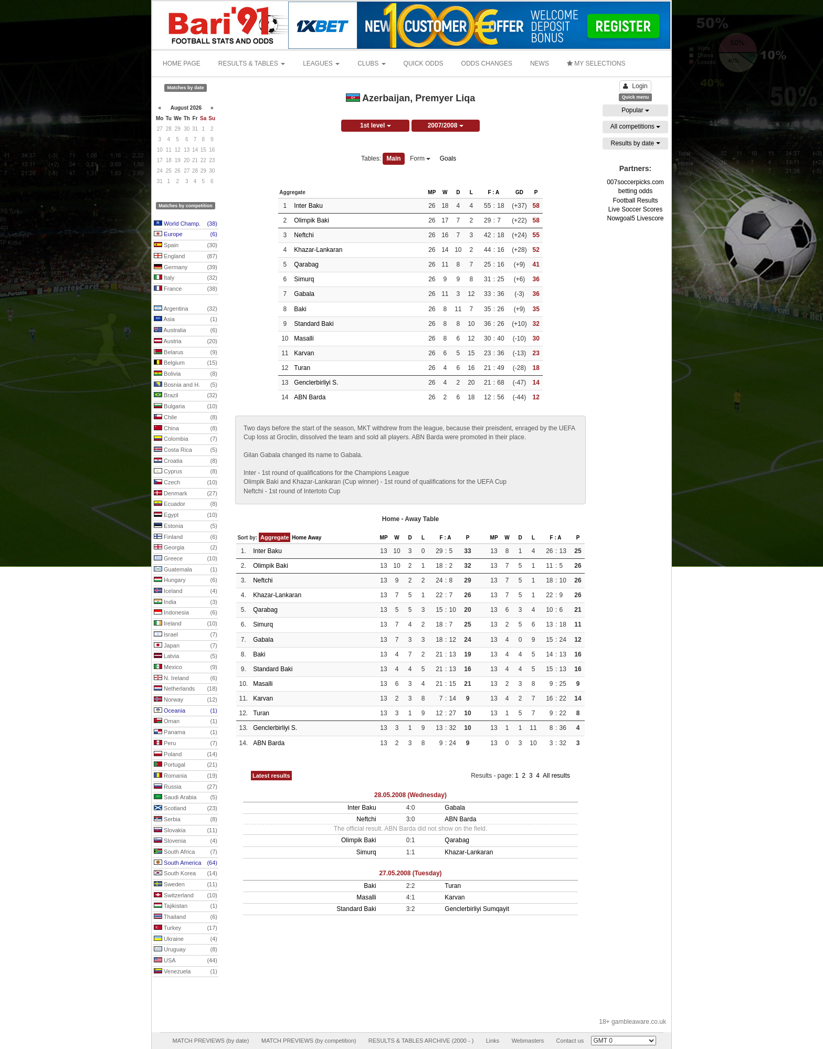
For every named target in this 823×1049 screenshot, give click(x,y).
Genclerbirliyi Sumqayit (477, 909)
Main (393, 158)
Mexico (185, 667)
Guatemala (185, 570)
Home (299, 538)
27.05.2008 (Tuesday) (410, 873)
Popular (635, 110)
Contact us (570, 1040)
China (185, 429)
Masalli (303, 338)
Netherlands (185, 689)
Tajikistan (185, 906)
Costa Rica (185, 450)
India (185, 602)
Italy (185, 278)
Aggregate (274, 537)
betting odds (635, 191)
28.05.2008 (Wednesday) (410, 795)
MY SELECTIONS (596, 63)
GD (519, 192)
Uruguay (185, 950)
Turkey (185, 928)
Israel (185, 635)
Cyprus (185, 472)
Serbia (185, 819)
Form (420, 158)
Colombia (185, 439)
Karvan (304, 353)
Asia (185, 319)
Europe (185, 234)
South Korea (185, 874)
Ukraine (185, 939)
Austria (185, 341)
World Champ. (185, 224)
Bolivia (185, 374)
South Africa (185, 852)
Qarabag (306, 264)
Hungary (185, 580)
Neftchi (303, 235)
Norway (185, 700)
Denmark (185, 494)
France (185, 289)
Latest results (271, 775)
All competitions (635, 126)
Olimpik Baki (311, 220)
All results (556, 775)
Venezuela (185, 972)
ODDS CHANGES (486, 63)
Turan (302, 368)
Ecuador (185, 504)
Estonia (185, 526)
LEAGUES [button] (321, 63)
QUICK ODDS (424, 63)
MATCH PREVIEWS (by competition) (308, 1040)
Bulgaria (185, 406)
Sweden (185, 885)
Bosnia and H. (185, 385)
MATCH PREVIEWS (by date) (210, 1040)
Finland (185, 537)
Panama (185, 732)
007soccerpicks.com (635, 182)
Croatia (185, 461)
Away (314, 538)
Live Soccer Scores (635, 209)
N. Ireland (185, 678)
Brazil (185, 395)
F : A (493, 192)
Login (635, 86)
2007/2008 (445, 125)
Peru (185, 743)
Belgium (185, 363)
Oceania (185, 711)
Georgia (185, 548)
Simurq (304, 279)
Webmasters (528, 1040)
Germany (185, 267)
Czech (185, 483)
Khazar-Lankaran (318, 249)
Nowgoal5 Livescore (635, 218)
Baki (300, 309)
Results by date (635, 143)
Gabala (304, 294)
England (185, 256)
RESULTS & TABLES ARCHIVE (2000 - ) (421, 1040)
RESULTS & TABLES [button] (251, 63)
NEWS (539, 63)
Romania (185, 776)
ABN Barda (309, 397)
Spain (185, 245)
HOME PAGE (182, 63)
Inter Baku (308, 205)
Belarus (185, 352)
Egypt (185, 515)
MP (432, 192)
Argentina (185, 309)
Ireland (185, 624)
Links (493, 1040)
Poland (185, 754)
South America (185, 863)
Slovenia (185, 841)
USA (185, 961)
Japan (185, 646)
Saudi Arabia (185, 797)
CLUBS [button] (371, 63)
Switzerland (185, 896)
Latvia (185, 656)
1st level (375, 125)
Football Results (635, 200)
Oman (185, 721)
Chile (185, 418)
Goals (448, 158)
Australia (185, 330)
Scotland (185, 808)
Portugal (185, 765)
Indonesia (185, 613)
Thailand (185, 917)
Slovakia (185, 831)
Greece (185, 559)
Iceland (185, 591)
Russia (185, 787)
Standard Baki (313, 323)
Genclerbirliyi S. (316, 382)
